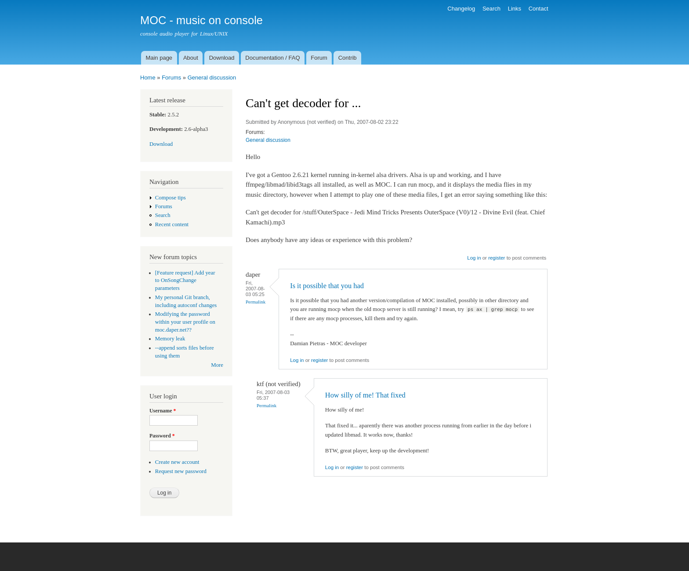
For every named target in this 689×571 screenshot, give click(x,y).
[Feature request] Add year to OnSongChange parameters (185, 281)
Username (162, 411)
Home (148, 77)
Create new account (177, 462)
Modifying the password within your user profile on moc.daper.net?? (185, 322)
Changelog (461, 8)
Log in (474, 257)
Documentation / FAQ (272, 57)
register (496, 257)
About (190, 57)
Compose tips (170, 198)
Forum (319, 57)
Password (162, 436)
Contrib (347, 57)
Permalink (255, 301)
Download (222, 57)
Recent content (172, 224)
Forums (171, 77)
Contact (538, 8)
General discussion (212, 77)
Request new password (181, 471)
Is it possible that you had (327, 286)
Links (514, 8)
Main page (158, 57)
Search (491, 8)
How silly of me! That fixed (365, 395)
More (217, 365)
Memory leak (170, 339)
